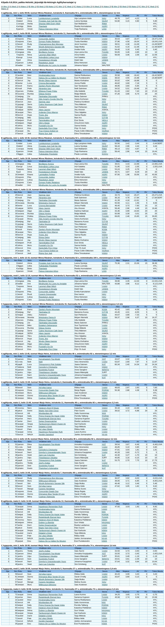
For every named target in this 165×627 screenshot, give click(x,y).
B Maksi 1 (51, 6)
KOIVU (105, 154)
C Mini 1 (60, 6)
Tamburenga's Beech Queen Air (52, 424)
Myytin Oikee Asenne (48, 80)
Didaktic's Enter (45, 426)
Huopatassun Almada (48, 60)
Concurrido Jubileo (47, 39)
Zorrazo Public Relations (49, 41)
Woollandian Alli (45, 413)
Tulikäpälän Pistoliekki (48, 154)
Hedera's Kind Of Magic (49, 408)
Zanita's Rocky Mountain (49, 86)
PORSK (105, 390)
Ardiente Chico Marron (48, 112)
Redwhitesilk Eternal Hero (50, 419)
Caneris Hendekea (47, 489)
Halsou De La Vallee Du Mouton (52, 78)
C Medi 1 (69, 6)
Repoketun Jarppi (46, 63)
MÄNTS (105, 370)
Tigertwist (43, 26)
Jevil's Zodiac (44, 463)
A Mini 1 (5, 6)
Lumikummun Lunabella (49, 18)
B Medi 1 (41, 6)
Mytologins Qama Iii (47, 203)
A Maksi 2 (106, 6)
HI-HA (104, 434)
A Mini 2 (88, 6)
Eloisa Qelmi (44, 118)
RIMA (104, 24)
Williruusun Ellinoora (47, 393)
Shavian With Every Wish (49, 24)
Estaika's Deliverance (48, 325)
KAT (104, 364)
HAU (104, 18)
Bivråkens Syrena (46, 52)
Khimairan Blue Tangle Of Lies (52, 395)
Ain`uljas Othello (46, 429)
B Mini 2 (115, 6)
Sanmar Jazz (44, 102)
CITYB (105, 118)
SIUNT (105, 21)
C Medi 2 (152, 6)
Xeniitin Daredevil (46, 434)
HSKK (104, 78)
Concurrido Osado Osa (48, 390)
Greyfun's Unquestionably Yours (52, 375)
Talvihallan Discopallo (48, 96)
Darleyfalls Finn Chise (48, 128)
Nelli (41, 362)
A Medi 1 (14, 6)
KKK (104, 413)
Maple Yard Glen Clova (48, 411)
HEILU (105, 120)
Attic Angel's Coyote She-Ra (51, 99)
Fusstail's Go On (46, 125)
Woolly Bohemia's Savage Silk (52, 47)
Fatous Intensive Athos (48, 29)
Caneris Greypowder (47, 294)
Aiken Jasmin (44, 110)
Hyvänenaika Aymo (47, 75)
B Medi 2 (124, 6)
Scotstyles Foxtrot (46, 370)
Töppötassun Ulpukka (48, 372)
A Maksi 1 (23, 6)
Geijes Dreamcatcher (48, 421)
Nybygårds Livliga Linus (49, 57)
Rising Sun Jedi (45, 133)
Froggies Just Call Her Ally (50, 21)
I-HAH (104, 39)
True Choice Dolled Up (48, 131)
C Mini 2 (143, 6)
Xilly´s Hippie (44, 211)
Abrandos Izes (45, 88)
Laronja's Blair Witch (47, 55)
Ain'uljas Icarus (45, 387)
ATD (104, 102)
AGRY (105, 26)
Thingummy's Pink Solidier (50, 364)
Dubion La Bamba (46, 522)
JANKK (105, 60)
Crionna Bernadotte (47, 83)
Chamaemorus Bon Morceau (51, 44)
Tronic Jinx (43, 115)
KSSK (104, 86)
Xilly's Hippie (44, 123)
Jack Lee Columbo (47, 455)
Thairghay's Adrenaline (48, 378)
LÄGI (104, 29)
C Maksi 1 (79, 6)
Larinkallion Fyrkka (47, 49)
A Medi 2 (97, 6)
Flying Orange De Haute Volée (52, 416)
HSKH (104, 41)
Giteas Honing (45, 94)
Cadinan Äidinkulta (47, 398)
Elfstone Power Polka (48, 91)
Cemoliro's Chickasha (48, 367)
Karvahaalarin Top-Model (49, 359)
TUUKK (105, 52)
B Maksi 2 (134, 6)
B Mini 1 (32, 6)
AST (104, 359)
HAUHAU (106, 522)
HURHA (105, 131)
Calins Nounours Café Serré (51, 104)
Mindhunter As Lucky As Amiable (53, 65)
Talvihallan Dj (44, 221)
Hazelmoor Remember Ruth (51, 432)
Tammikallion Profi (46, 120)
